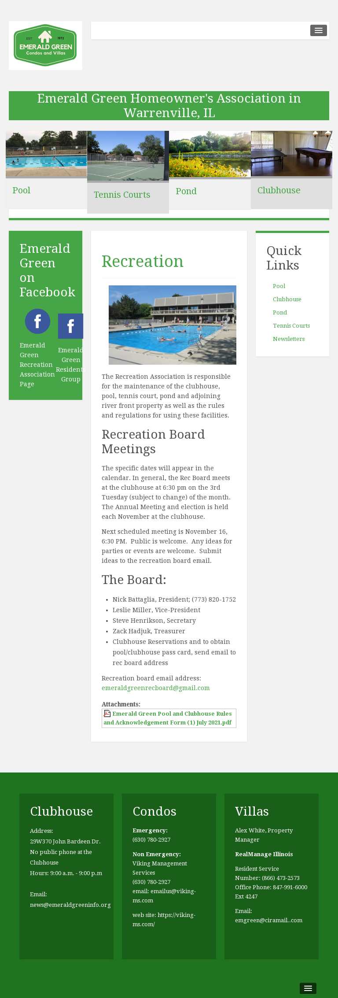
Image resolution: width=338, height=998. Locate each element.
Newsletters (289, 339)
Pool (21, 190)
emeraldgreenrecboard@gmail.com (156, 687)
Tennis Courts (122, 194)
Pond (186, 191)
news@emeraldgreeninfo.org (70, 905)
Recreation (143, 261)
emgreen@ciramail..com (268, 920)
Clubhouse (279, 190)
